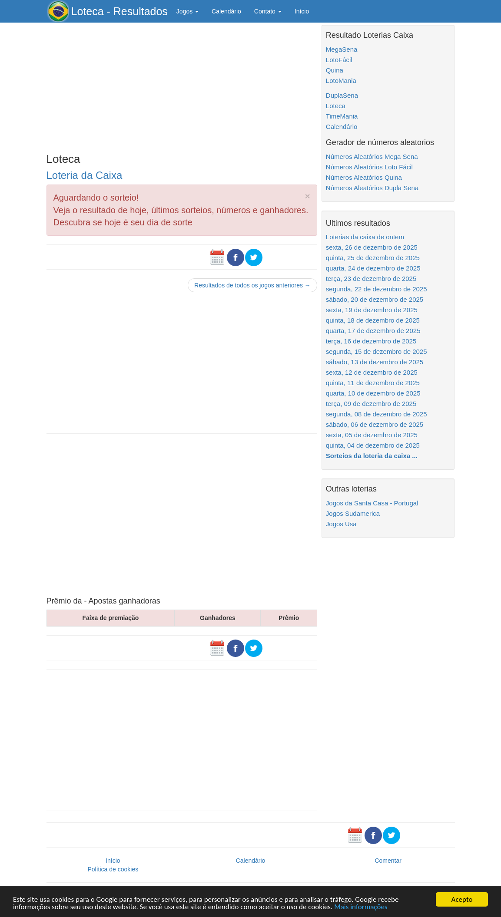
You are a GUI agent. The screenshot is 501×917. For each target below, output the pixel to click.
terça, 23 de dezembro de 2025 (371, 278)
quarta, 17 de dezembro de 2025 (373, 330)
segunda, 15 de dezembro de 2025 (376, 351)
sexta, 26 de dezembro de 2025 (372, 247)
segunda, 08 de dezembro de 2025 (376, 414)
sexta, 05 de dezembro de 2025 (372, 435)
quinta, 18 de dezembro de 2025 (373, 320)
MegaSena (342, 49)
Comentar (388, 860)
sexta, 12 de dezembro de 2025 (372, 372)
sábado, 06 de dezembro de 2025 (374, 424)
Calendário (226, 11)
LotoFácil (339, 59)
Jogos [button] (187, 11)
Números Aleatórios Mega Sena (372, 156)
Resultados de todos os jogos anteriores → (252, 285)
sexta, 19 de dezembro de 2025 (372, 309)
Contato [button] (268, 11)
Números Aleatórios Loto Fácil (369, 167)
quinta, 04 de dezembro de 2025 (373, 445)
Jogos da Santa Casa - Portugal (372, 503)
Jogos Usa (341, 524)
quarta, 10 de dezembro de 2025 (373, 393)
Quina (334, 70)
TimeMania (342, 116)
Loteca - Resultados (119, 11)
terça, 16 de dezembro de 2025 (371, 341)
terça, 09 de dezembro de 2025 (371, 403)
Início (302, 11)
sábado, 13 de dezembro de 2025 (374, 362)
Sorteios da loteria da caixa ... (372, 455)
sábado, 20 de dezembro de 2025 (374, 299)
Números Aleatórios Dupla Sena (372, 187)
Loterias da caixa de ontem (365, 237)
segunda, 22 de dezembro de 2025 (376, 289)
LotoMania (341, 80)
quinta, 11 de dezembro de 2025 (373, 382)
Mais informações (360, 907)
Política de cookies (112, 869)
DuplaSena (342, 95)
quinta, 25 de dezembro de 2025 (373, 257)
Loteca (335, 105)
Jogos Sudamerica (353, 513)
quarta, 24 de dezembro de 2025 (373, 268)
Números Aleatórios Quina (364, 177)
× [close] (307, 196)
